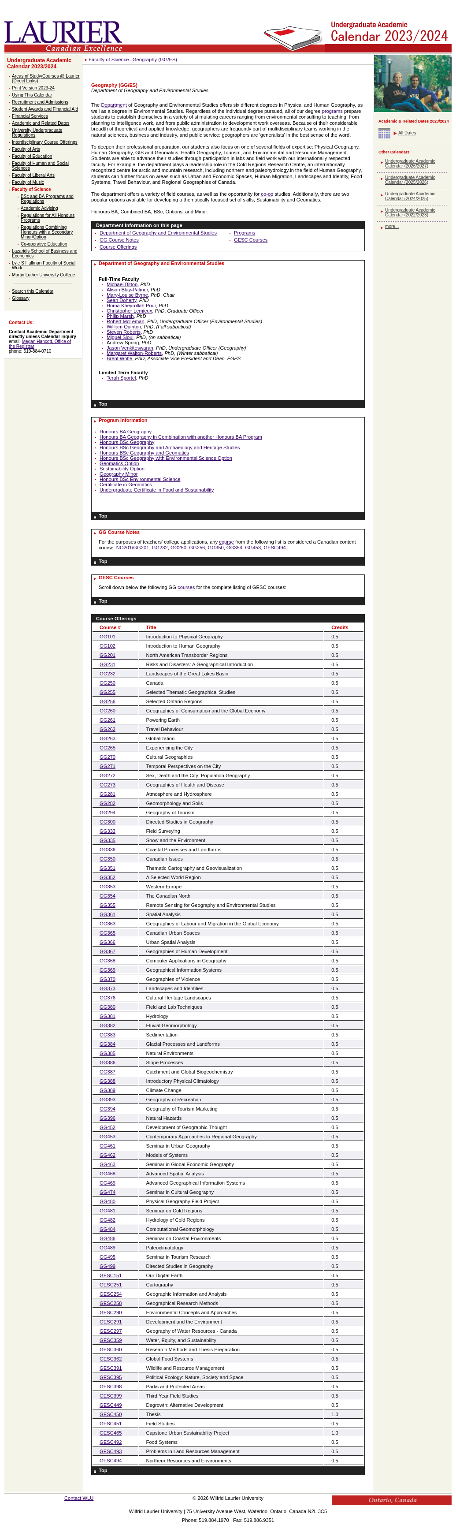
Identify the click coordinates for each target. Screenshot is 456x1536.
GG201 (141, 547)
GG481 (107, 1210)
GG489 (107, 1247)
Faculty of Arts (26, 149)
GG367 (107, 951)
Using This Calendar (32, 95)
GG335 (107, 840)
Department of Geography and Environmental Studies (158, 232)
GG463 (107, 1164)
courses (186, 587)
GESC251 (111, 1284)
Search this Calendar (32, 291)
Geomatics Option (119, 463)
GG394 (107, 1108)
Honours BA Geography (126, 431)
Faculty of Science (31, 189)
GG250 (178, 547)
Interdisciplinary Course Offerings (45, 142)
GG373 (107, 988)
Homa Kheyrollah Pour (131, 305)
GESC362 (111, 1358)
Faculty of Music (28, 182)
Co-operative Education (44, 244)
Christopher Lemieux (129, 310)
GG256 (197, 547)
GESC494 (274, 547)
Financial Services (30, 116)
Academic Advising (39, 208)
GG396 (107, 1118)
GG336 (107, 849)
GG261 (107, 720)
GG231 (107, 664)
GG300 (107, 821)
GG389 (107, 1090)
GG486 (107, 1238)
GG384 (107, 1044)
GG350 (216, 547)
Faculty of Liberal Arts (33, 175)
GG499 (107, 1266)
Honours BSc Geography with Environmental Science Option (166, 458)
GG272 (107, 775)
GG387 (107, 1071)
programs (332, 111)
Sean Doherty (122, 300)
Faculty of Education (32, 156)
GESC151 (111, 1275)
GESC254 (111, 1294)
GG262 (107, 729)
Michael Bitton (122, 284)
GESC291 (111, 1321)
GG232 (160, 547)
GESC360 (111, 1349)
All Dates (407, 132)
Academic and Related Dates (41, 123)
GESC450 (111, 1414)
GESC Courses (250, 239)
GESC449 (111, 1405)
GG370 (107, 979)
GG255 (107, 692)
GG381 (107, 1016)
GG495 (107, 1257)
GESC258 (111, 1303)
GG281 (107, 794)
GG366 (107, 942)
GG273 (107, 784)
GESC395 (111, 1377)
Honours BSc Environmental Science (140, 479)
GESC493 (111, 1451)
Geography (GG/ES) (155, 59)
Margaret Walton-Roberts (134, 353)
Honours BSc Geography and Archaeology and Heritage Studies (170, 447)
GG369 (107, 970)
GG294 (107, 812)
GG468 (107, 1173)
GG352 (107, 877)
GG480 (107, 1201)
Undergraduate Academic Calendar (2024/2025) (410, 196)
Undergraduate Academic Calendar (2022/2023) (410, 212)
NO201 (124, 547)
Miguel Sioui (120, 337)
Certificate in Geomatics (126, 484)
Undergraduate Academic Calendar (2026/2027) (410, 163)
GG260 (107, 710)
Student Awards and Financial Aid (45, 109)
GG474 (107, 1192)
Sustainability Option (122, 468)
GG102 (107, 646)
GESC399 (111, 1395)
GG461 (107, 1145)
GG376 (107, 997)
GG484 (107, 1229)
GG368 (107, 960)
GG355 (107, 905)
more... (392, 226)
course (226, 541)
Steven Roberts (124, 332)
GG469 (107, 1183)
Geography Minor (118, 474)
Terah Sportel (121, 377)
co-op (267, 194)
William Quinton (124, 326)
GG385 (107, 1053)
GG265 (107, 747)
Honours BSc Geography (127, 442)
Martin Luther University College (43, 274)
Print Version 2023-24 (33, 88)
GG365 (107, 933)
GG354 (234, 547)
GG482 (107, 1220)
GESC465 (111, 1432)
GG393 (107, 1099)
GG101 (107, 636)
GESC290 (111, 1312)
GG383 (107, 1034)
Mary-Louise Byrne (127, 295)
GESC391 (111, 1368)
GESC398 (111, 1386)
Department (113, 105)
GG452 (107, 1127)
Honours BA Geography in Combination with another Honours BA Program (181, 437)
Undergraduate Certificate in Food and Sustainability (157, 489)
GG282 (107, 803)
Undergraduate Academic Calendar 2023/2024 (39, 63)
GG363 (107, 923)
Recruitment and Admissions (40, 102)
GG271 (107, 766)
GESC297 (111, 1331)
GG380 (107, 1007)
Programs (245, 232)
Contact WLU (79, 1498)
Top (103, 403)
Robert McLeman (126, 321)
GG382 (107, 1025)
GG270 (107, 757)
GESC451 (111, 1423)
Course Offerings (118, 247)
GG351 (107, 868)
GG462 (107, 1155)
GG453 (253, 547)
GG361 (107, 914)
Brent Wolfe (119, 358)
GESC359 (111, 1340)
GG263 (107, 738)
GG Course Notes (119, 239)
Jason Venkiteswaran (130, 347)
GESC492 (111, 1442)
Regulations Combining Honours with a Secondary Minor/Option (47, 232)
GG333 (107, 831)
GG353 (107, 886)
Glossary (21, 298)
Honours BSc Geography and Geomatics (144, 452)
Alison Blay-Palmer (127, 289)
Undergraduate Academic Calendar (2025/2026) (410, 180)
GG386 (107, 1062)
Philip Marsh (120, 316)
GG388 (107, 1081)
